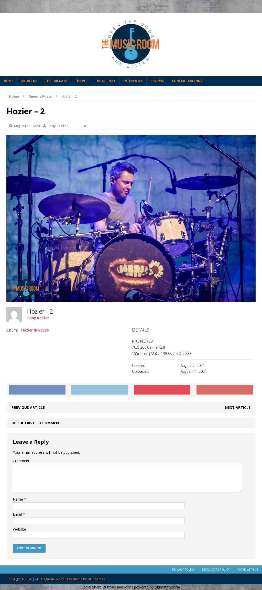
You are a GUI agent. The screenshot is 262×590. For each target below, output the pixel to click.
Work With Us (247, 569)
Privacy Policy (183, 569)
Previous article (28, 407)
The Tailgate (56, 81)
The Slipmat (105, 81)
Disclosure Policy (216, 569)
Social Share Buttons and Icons (107, 587)
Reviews (157, 81)
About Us (29, 81)
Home (8, 81)
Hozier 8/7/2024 (35, 330)
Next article (237, 407)
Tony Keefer (57, 125)
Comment (21, 460)
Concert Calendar (188, 81)
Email (18, 514)
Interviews (133, 81)
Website (19, 529)
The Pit (81, 81)
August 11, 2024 (27, 125)
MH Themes (96, 579)
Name (18, 499)
